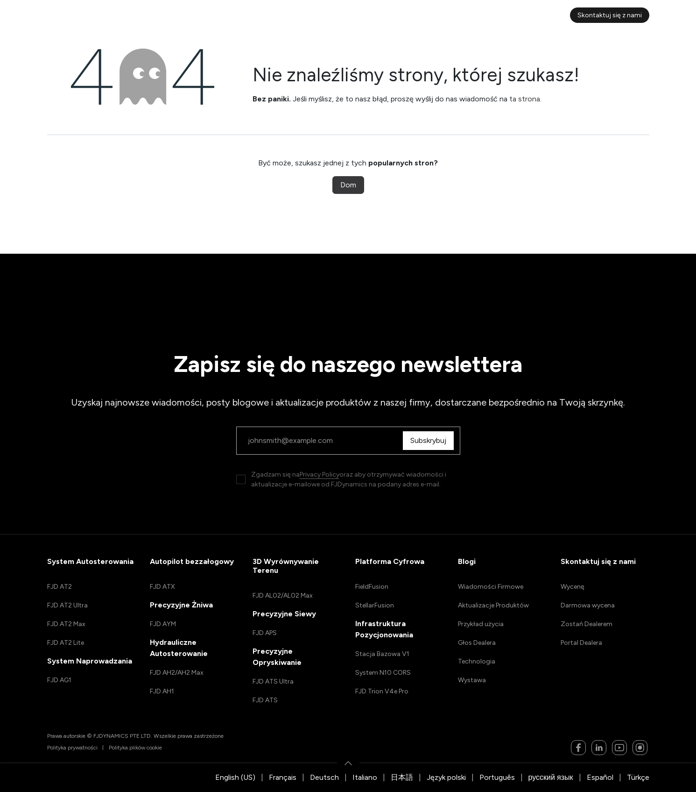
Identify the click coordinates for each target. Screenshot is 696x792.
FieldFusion (371, 587)
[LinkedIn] (598, 747)
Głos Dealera (477, 643)
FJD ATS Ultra (273, 681)
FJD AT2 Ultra (67, 605)
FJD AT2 (59, 587)
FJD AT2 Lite (65, 643)
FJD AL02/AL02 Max (283, 595)
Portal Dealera (581, 643)
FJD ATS (265, 700)
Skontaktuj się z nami (609, 15)
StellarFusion (374, 605)
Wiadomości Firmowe (490, 587)
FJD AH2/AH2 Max (177, 673)
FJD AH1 (162, 691)
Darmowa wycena (588, 605)
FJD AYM (163, 624)
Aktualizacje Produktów (493, 605)
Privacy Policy (319, 474)
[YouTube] (619, 747)
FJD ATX (162, 587)
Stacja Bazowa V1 (382, 654)
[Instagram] (640, 747)
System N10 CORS (383, 673)
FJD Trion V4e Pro (381, 691)
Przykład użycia (481, 624)
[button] (348, 763)
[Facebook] (578, 747)
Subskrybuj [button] (431, 440)
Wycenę (572, 587)
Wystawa (472, 680)
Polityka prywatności (72, 747)
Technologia (476, 661)
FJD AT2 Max (66, 624)
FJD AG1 (59, 680)
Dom (348, 184)
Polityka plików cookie (135, 747)
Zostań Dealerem (586, 624)
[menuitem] (169, 15)
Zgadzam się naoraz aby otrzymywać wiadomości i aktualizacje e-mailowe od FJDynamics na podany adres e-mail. (348, 479)
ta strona (524, 98)
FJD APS (265, 633)
